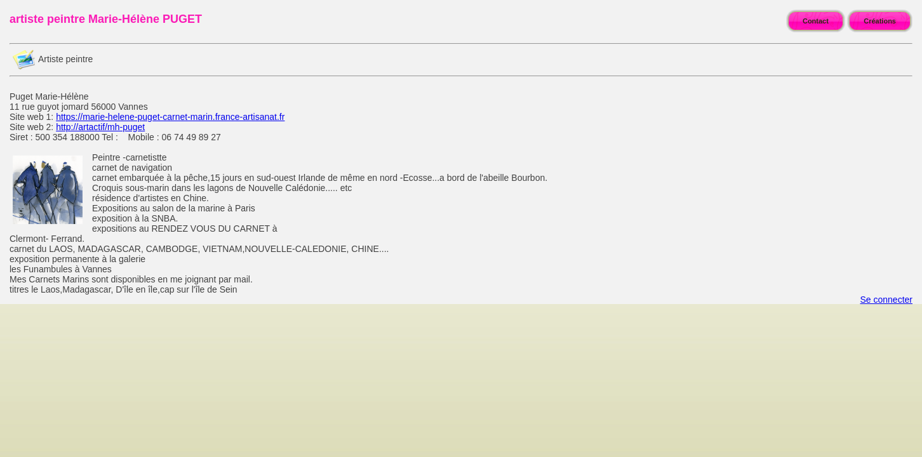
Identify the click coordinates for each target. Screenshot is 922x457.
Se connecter (886, 300)
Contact (816, 21)
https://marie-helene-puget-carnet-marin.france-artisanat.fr (170, 117)
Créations (880, 21)
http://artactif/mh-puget (100, 127)
